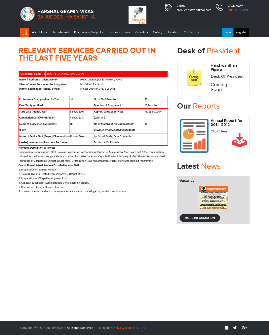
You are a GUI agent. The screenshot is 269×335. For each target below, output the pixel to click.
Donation (173, 32)
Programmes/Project (89, 32)
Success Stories (119, 32)
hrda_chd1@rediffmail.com (194, 10)
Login (227, 32)
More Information (201, 217)
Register (241, 32)
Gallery (157, 32)
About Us (39, 32)
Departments (60, 32)
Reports (141, 32)
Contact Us (191, 32)
